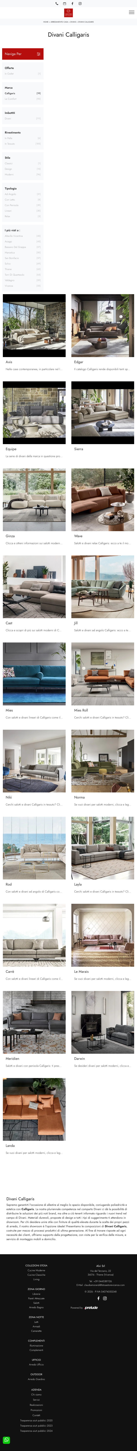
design (8, 169)
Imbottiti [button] (10, 113)
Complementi (36, 1350)
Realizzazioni (36, 1405)
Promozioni (36, 1410)
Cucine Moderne (36, 1270)
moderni (9, 174)
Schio (8, 264)
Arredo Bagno (36, 1307)
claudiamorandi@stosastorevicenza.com (104, 1285)
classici (9, 163)
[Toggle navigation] (131, 12)
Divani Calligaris (86, 22)
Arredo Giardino (36, 1379)
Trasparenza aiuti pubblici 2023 (36, 1426)
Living (36, 1279)
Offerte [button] (9, 68)
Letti (36, 1322)
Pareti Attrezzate (36, 1298)
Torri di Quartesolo (14, 275)
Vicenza (9, 286)
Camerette (36, 1331)
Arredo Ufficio (36, 1364)
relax (7, 216)
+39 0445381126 (102, 1281)
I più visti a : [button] (12, 230)
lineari (8, 211)
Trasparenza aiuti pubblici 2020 (36, 1420)
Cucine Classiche (36, 1275)
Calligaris (10, 93)
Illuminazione (36, 1346)
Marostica (10, 252)
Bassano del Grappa (15, 247)
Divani (73, 22)
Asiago (8, 241)
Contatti (36, 1415)
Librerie (36, 1294)
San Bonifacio (12, 258)
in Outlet (9, 74)
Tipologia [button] (10, 188)
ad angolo (10, 194)
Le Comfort (10, 99)
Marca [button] (8, 88)
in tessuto (10, 144)
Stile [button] (7, 158)
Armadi (36, 1326)
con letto (10, 200)
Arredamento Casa (59, 22)
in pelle (8, 138)
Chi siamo (36, 1394)
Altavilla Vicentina (14, 236)
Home (46, 22)
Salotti (36, 1303)
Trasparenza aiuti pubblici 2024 (36, 1431)
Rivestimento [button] (13, 132)
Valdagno (9, 280)
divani (8, 118)
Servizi (36, 1400)
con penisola (11, 205)
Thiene (8, 269)
